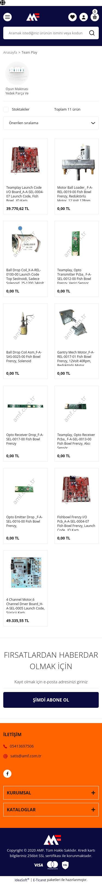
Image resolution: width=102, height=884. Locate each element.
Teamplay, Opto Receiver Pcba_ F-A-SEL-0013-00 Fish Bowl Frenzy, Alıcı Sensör (76, 441)
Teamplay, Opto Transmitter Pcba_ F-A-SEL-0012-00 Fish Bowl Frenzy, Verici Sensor (74, 276)
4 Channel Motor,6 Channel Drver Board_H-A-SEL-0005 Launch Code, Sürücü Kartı (25, 605)
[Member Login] (83, 17)
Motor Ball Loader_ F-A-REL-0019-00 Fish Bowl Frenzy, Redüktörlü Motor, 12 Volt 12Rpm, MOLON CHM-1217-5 (75, 193)
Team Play (29, 52)
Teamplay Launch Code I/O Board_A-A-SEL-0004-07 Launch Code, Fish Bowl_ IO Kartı (25, 193)
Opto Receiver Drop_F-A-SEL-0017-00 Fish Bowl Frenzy (25, 439)
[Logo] (32, 17)
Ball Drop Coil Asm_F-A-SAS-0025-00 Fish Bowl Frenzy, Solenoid (24, 356)
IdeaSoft (22, 880)
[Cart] (95, 17)
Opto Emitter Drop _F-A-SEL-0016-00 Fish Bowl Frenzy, (24, 521)
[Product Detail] (5, 140)
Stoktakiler (20, 109)
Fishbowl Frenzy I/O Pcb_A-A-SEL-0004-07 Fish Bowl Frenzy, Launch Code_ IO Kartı (76, 523)
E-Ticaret (40, 880)
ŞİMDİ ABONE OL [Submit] (51, 700)
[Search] (51, 33)
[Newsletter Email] (51, 682)
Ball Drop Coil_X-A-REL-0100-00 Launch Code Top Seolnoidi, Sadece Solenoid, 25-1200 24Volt (25, 276)
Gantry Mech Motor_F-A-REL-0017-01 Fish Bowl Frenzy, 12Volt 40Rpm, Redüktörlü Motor (75, 358)
